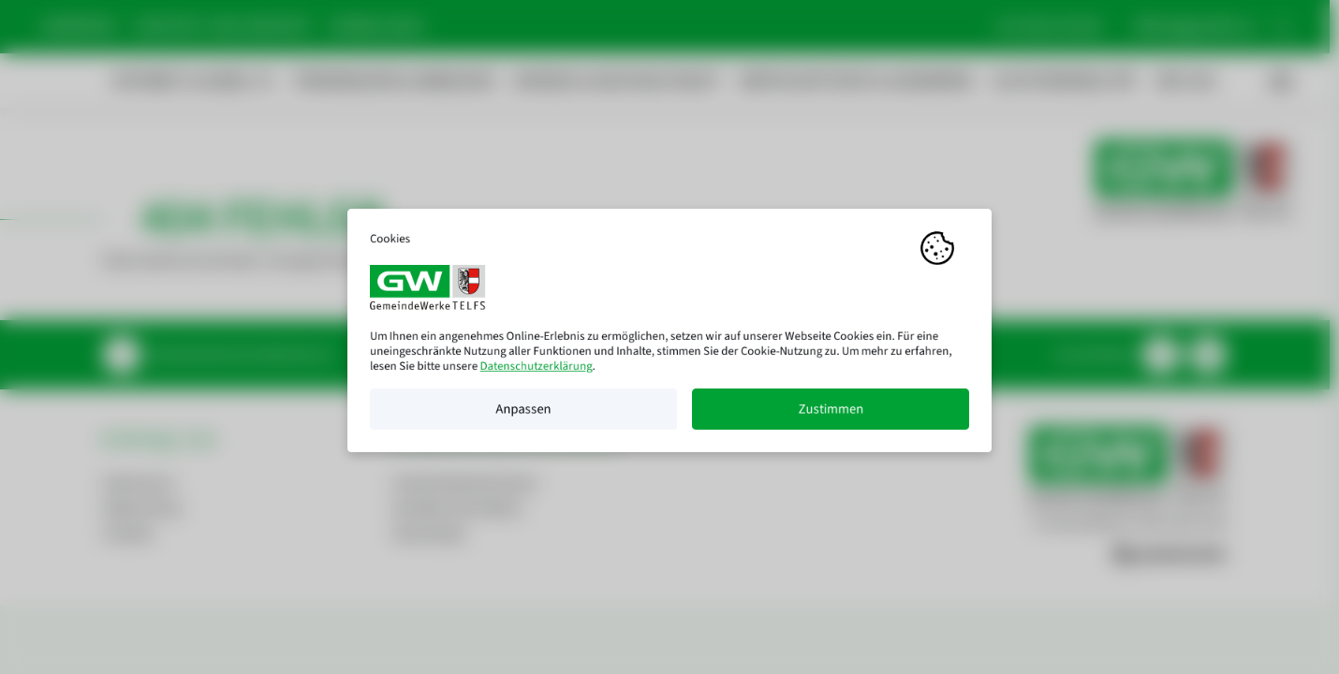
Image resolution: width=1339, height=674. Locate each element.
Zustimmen (830, 415)
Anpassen (523, 415)
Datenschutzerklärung (536, 372)
